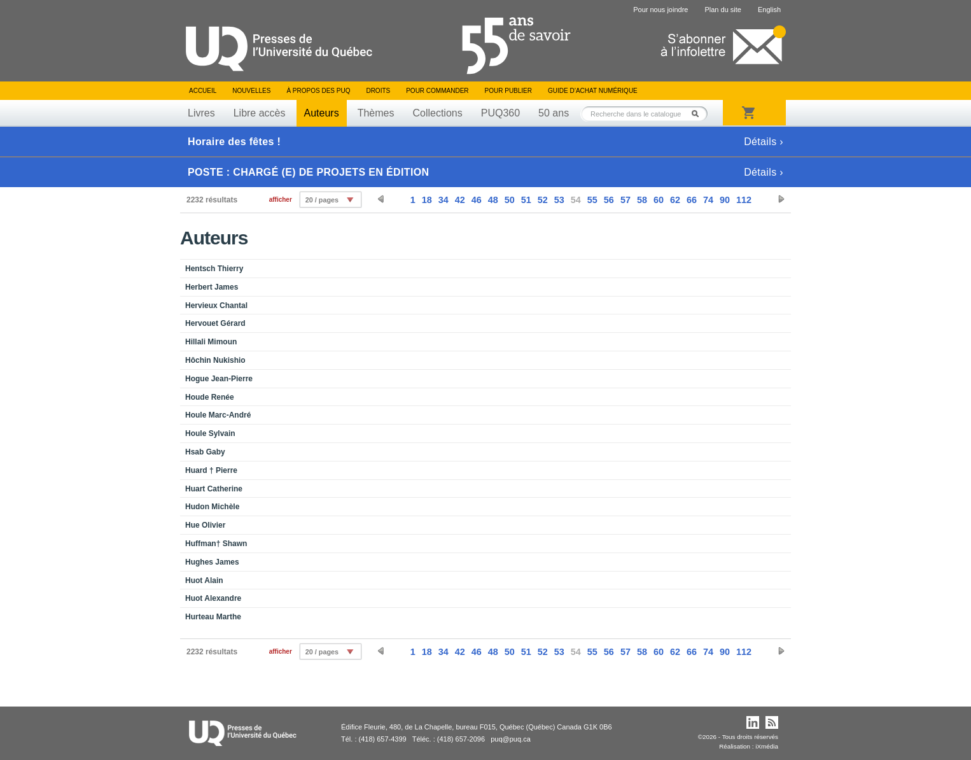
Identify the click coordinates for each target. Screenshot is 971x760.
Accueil (202, 90)
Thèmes (376, 113)
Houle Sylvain (210, 433)
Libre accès (260, 113)
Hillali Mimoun (211, 341)
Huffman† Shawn (216, 543)
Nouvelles (251, 90)
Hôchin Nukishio (215, 360)
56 (609, 200)
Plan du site (722, 9)
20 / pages (322, 200)
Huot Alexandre (213, 598)
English (769, 9)
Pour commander (437, 90)
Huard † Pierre (211, 470)
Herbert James (211, 287)
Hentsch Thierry (214, 268)
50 (510, 200)
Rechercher (698, 114)
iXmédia (766, 746)
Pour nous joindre (660, 9)
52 (543, 200)
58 (642, 200)
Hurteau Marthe (213, 616)
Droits (378, 90)
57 (625, 200)
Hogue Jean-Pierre (219, 378)
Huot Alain (204, 580)
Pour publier (508, 90)
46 (477, 200)
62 (675, 200)
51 (526, 200)
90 (725, 200)
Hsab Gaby (205, 451)
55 (592, 200)
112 (743, 200)
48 (493, 200)
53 (559, 200)
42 (460, 200)
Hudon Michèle (212, 506)
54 (576, 200)
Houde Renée (209, 397)
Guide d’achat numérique (593, 90)
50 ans (553, 113)
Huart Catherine (213, 488)
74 (708, 200)
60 (658, 200)
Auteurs (321, 113)
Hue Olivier (205, 525)
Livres (201, 113)
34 (443, 200)
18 (427, 200)
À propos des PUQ (318, 90)
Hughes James (212, 562)
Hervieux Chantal (216, 305)
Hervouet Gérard (215, 323)
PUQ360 (500, 113)
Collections (437, 113)
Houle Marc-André (218, 415)
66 (692, 200)
